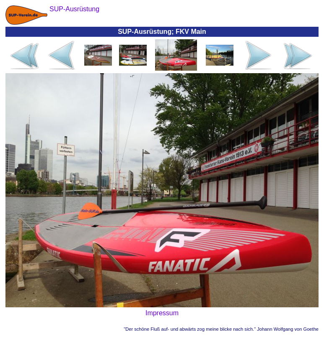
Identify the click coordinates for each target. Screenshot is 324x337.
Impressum (162, 313)
